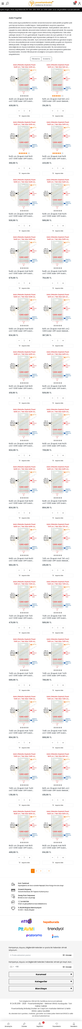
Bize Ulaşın (41, 988)
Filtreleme (36, 59)
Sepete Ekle (24, 116)
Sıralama (46, 59)
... (44, 871)
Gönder (67, 955)
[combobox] (12, 967)
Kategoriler (41, 981)
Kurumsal (41, 974)
